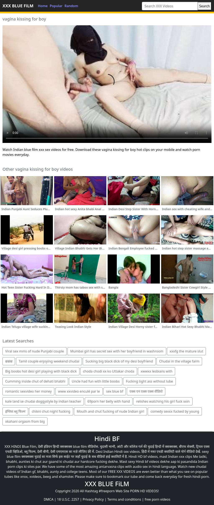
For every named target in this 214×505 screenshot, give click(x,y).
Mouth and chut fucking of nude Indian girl (110, 411)
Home (43, 6)
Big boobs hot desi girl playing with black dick (41, 371)
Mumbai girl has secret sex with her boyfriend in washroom (116, 351)
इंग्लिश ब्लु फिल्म (15, 411)
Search (204, 6)
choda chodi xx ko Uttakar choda (108, 371)
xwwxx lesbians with (157, 371)
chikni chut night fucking (51, 411)
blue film (80, 446)
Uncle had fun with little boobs (96, 381)
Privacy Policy (93, 499)
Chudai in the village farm (179, 361)
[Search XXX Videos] (170, 6)
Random (71, 6)
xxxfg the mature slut (186, 351)
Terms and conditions (124, 499)
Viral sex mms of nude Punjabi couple (34, 351)
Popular (56, 6)
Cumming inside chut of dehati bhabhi (35, 381)
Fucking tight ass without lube (149, 381)
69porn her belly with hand (109, 401)
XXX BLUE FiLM (18, 6)
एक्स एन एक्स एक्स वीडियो (146, 391)
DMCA (49, 499)
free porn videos (157, 499)
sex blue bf (114, 391)
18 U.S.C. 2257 (68, 499)
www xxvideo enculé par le (79, 391)
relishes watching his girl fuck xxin (163, 401)
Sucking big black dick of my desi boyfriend (119, 361)
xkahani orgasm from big (25, 421)
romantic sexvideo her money (28, 391)
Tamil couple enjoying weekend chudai (49, 361)
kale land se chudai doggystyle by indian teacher (43, 401)
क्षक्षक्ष (8, 361)
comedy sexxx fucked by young (174, 411)
